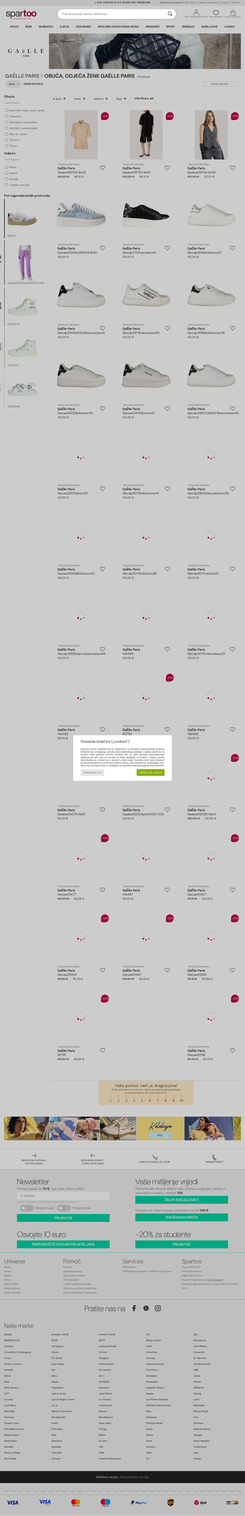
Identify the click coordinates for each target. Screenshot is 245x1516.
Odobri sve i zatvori (150, 772)
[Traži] (170, 14)
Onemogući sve (92, 772)
